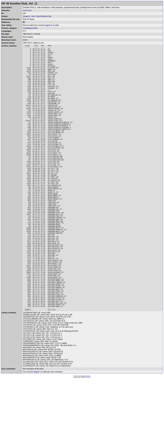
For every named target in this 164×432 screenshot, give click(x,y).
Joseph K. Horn (29, 16)
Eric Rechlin (87, 430)
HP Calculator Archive (84, 429)
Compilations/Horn (30, 28)
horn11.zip (27, 10)
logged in (48, 25)
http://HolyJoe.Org (43, 16)
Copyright (75, 430)
